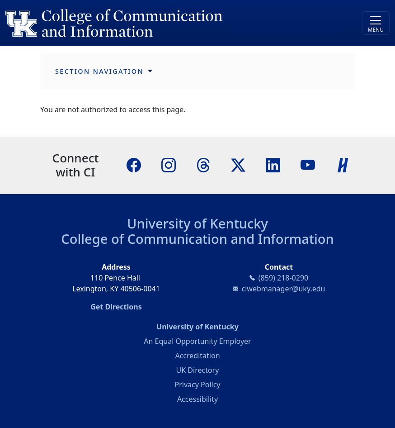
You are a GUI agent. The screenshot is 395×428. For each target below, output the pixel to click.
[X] (238, 165)
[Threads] (203, 165)
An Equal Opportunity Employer (197, 341)
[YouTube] (308, 165)
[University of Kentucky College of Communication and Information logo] (149, 23)
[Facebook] (134, 165)
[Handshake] (343, 165)
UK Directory (197, 370)
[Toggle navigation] (376, 23)
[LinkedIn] (273, 165)
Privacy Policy (198, 385)
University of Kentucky (197, 223)
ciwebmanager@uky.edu (283, 289)
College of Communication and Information (197, 239)
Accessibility (197, 399)
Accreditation (197, 356)
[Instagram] (168, 165)
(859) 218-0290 (283, 278)
